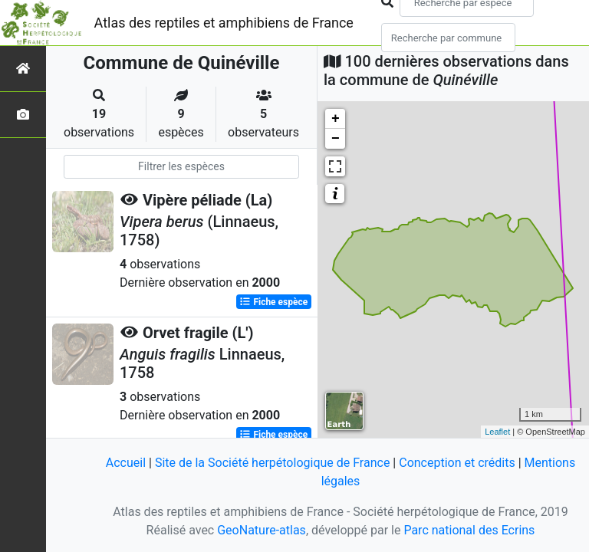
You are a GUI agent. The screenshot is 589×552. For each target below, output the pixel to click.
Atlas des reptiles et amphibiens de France (224, 23)
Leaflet (497, 431)
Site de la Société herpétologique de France (272, 462)
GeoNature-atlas (261, 530)
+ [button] (335, 119)
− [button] (335, 139)
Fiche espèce (273, 302)
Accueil (126, 462)
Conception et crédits (457, 462)
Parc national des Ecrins (469, 530)
